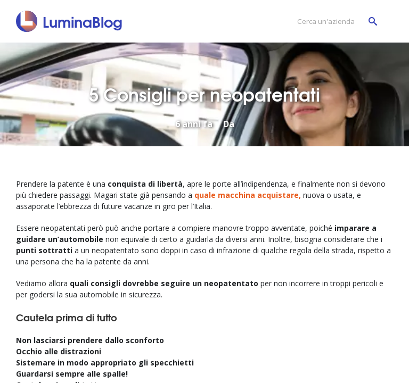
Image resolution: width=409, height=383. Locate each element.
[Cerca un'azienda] (334, 21)
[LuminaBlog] (69, 21)
